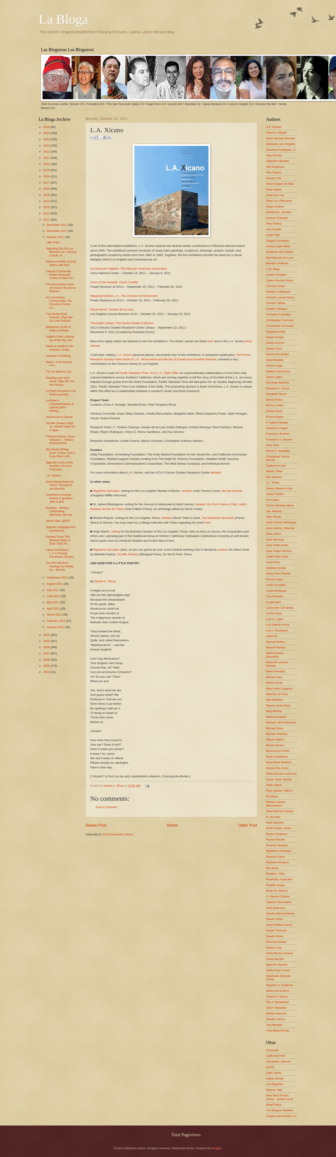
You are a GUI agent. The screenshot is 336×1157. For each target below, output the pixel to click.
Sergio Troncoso (276, 930)
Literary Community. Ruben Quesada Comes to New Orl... (60, 275)
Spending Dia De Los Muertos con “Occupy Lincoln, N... (61, 252)
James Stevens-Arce (279, 488)
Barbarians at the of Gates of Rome (58, 328)
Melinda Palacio (276, 717)
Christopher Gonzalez (280, 325)
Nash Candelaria (276, 756)
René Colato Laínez (278, 828)
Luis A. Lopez (274, 619)
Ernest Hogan (275, 416)
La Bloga (63, 19)
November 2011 (57, 231)
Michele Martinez (277, 734)
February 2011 (56, 621)
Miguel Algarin (275, 739)
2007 (46, 653)
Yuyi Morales (274, 1025)
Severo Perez (274, 936)
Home (172, 825)
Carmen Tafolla (275, 303)
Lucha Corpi (273, 613)
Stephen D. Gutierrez (279, 985)
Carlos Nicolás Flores (279, 280)
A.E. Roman (273, 127)
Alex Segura (274, 172)
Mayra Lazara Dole (278, 705)
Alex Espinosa (275, 166)
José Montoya (275, 539)
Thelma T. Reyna (277, 996)
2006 (46, 659)
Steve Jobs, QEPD (58, 520)
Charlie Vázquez (276, 308)
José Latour (273, 533)
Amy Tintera (273, 223)
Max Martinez (274, 699)
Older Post (247, 825)
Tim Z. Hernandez (277, 1002)
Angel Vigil (273, 235)
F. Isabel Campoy (277, 422)
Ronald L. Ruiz (275, 873)
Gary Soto (272, 445)
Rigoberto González (106, 491)
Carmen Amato (275, 286)
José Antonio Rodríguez (281, 522)
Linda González (276, 585)
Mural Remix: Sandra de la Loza (111, 309)
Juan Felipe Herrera (278, 551)
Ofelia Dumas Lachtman (281, 773)
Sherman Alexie (276, 941)
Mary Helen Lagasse (279, 688)
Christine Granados (278, 314)
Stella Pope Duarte (278, 970)
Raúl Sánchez (275, 822)
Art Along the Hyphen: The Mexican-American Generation (128, 268)
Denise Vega (274, 365)
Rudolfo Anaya (275, 885)
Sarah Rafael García (279, 924)
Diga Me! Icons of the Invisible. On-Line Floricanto (59, 466)
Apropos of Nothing (58, 355)
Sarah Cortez (274, 919)
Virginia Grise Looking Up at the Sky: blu (60, 338)
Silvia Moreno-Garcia (279, 953)
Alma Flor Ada (275, 195)
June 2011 (54, 596)
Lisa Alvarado (274, 596)
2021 (46, 157)
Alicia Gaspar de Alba (279, 183)
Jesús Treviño (275, 494)
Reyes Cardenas (276, 834)
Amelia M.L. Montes (278, 212)
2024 (46, 139)
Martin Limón (274, 682)
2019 (46, 170)
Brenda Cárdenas (277, 263)
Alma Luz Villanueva (279, 200)
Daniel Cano (274, 348)
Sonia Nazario (275, 959)
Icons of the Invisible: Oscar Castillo (114, 282)
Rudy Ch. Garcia (276, 890)
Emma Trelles (275, 405)
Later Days (53, 242)
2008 (46, 647)
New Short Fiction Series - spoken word (279, 1097)
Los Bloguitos (274, 1084)
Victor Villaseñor (276, 1007)
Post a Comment (106, 807)
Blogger (217, 1148)
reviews (187, 491)
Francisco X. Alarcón (279, 439)
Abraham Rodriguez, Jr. (281, 149)
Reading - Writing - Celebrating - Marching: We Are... (60, 511)
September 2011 (58, 577)
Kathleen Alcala (276, 568)
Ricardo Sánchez (277, 845)
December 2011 (57, 224)
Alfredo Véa (273, 178)
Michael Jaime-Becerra (280, 722)
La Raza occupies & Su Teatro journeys (61, 392)
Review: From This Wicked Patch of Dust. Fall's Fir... (58, 540)
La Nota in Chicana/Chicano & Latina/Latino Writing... (60, 405)
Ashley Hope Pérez (278, 246)
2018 (46, 176)
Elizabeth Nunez (276, 394)
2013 (46, 207)
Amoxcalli (272, 1050)
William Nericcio (276, 1013)
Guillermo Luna (275, 465)
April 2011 (53, 608)
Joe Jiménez (274, 511)
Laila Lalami (273, 1072)
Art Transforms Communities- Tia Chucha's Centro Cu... (59, 302)
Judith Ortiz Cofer (277, 556)
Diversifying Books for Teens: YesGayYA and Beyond (60, 485)
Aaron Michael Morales (280, 138)
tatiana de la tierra (277, 990)
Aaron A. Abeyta (276, 132)
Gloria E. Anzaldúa (278, 451)
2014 (46, 201)
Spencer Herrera (276, 964)
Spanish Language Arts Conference (61, 528)
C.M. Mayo (273, 269)
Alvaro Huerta (275, 206)
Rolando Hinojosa (277, 862)
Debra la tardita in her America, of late (60, 347)
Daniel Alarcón (275, 342)
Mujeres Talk (274, 1090)
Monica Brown (275, 745)
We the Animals (231, 491)
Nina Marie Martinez (279, 762)
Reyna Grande (275, 839)
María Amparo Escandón (275, 654)
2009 (46, 641)
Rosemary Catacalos (279, 879)
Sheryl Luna (273, 947)
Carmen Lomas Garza (280, 297)
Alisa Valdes (274, 189)
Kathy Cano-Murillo (278, 573)
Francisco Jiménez (278, 433)
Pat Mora (272, 796)
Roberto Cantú (275, 856)
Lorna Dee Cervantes (279, 607)
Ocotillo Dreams (128, 554)
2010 (46, 635)
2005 (46, 665)
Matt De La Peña (277, 694)
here (210, 341)
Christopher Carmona (279, 320)
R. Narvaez (273, 817)
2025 (46, 133)
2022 (46, 151)
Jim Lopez (272, 499)
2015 (46, 195)
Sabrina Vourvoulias (279, 902)
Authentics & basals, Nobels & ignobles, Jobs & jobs (59, 498)
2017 (46, 182)
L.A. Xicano (124, 354)
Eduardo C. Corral (277, 388)
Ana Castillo (273, 229)
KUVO (270, 1067)
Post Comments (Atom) (118, 834)
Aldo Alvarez (274, 155)
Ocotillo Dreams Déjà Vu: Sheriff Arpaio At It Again (60, 426)
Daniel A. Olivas (105, 581)
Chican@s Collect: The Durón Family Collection (122, 323)
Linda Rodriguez (276, 590)
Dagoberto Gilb (275, 331)
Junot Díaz (273, 562)
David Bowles (274, 360)
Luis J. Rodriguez (277, 630)
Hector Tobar (274, 471)
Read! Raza (273, 1104)
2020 (46, 164)
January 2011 (56, 627)
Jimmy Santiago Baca (280, 505)
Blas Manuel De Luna (279, 257)
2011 (46, 219)
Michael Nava (274, 728)
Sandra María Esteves (280, 913)
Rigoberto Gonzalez (278, 851)
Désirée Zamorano (278, 371)
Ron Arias (272, 868)
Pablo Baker (274, 785)
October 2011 (56, 237)
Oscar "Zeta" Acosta (279, 779)
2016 (46, 188)
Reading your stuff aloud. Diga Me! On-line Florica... (60, 381)
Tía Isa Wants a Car (58, 371)
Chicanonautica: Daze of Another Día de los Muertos (61, 288)
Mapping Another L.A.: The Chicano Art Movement (123, 296)
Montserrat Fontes (277, 750)
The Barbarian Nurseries (217, 518)
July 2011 (53, 590)
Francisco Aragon (277, 428)
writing (115, 531)
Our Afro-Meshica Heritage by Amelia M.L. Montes (59, 566)
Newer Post (96, 825)
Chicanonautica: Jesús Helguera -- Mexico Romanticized (60, 440)
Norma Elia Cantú (277, 768)
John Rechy (273, 516)
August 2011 (55, 583)
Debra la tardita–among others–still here (61, 263)
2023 (46, 145)
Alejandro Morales (277, 161)
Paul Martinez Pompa (279, 811)
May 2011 (53, 602)
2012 (46, 213)
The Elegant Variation (279, 1110)
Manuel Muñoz (275, 641)
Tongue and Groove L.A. (281, 1116)
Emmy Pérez (274, 411)
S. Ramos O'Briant (278, 896)
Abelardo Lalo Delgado (280, 144)
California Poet (275, 1055)
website (216, 472)
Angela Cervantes (277, 240)
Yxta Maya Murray (277, 1030)
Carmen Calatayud (278, 291)
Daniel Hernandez (277, 354)
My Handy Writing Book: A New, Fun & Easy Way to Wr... (60, 453)
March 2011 (55, 614)
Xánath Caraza (275, 1019)
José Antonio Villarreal (280, 528)
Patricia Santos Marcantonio (275, 803)
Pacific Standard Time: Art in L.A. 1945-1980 (148, 373)
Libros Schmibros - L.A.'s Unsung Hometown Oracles (60, 553)
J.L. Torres (272, 482)
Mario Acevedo (275, 671)
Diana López (274, 377)
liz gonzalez (273, 602)
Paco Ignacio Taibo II (279, 790)
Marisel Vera (274, 677)
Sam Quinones (275, 908)
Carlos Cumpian (276, 274)
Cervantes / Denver (278, 1061)
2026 (46, 127)
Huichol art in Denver (59, 417)
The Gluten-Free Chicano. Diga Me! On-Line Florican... (59, 317)
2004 (46, 672)
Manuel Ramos (275, 647)
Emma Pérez (274, 399)
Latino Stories (275, 1078)
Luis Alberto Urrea (277, 624)
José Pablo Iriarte (277, 545)
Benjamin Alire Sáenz (279, 252)
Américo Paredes (277, 218)
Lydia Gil (271, 636)
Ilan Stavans (274, 477)
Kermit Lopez (274, 579)
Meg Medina (274, 711)
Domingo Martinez (277, 382)
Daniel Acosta (275, 337)
